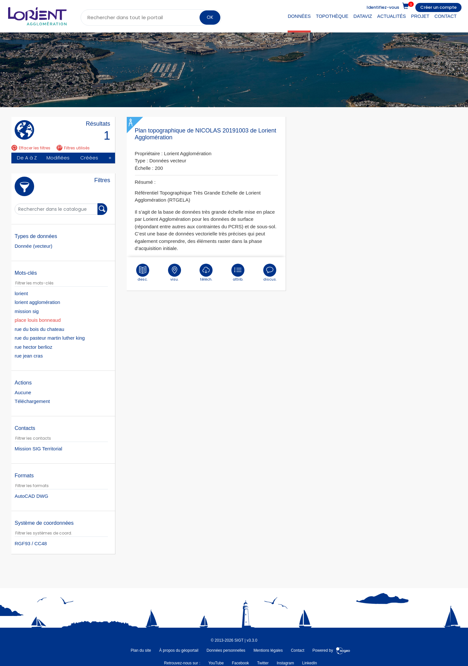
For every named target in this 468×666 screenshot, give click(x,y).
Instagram (285, 663)
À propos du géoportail (179, 650)
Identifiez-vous (383, 7)
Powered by (331, 650)
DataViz (363, 16)
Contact (446, 16)
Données (299, 16)
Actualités (391, 16)
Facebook (240, 663)
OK (210, 17)
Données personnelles (225, 650)
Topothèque (332, 16)
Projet (420, 16)
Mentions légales (268, 650)
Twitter (262, 663)
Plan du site (141, 650)
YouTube (216, 663)
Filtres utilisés (73, 148)
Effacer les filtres (30, 148)
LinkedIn (309, 663)
